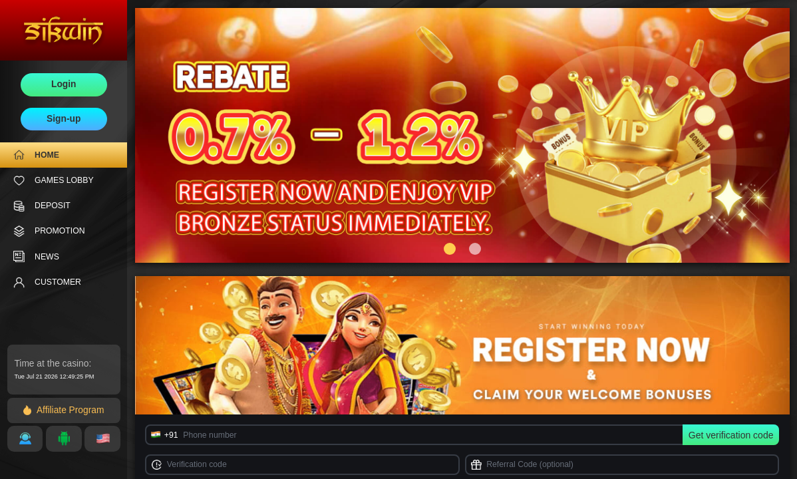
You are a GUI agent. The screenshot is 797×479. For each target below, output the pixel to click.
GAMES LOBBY (53, 180)
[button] (450, 249)
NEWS (36, 256)
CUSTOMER (47, 282)
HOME (36, 154)
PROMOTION (49, 231)
